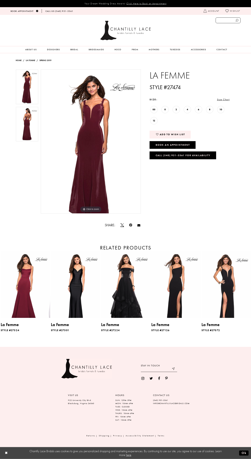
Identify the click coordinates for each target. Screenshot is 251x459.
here (128, 455)
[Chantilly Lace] (125, 30)
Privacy (117, 435)
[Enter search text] (228, 20)
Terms (161, 435)
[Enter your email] (159, 369)
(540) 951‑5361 (160, 400)
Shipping (104, 435)
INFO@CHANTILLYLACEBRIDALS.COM (171, 403)
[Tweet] (122, 225)
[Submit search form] (237, 20)
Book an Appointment (173, 144)
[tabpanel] (27, 88)
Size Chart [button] (223, 99)
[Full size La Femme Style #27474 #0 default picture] (91, 141)
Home (19, 60)
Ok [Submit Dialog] (244, 453)
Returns (90, 435)
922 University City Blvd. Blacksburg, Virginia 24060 (81, 402)
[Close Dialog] (6, 453)
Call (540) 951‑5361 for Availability (183, 155)
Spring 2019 (45, 60)
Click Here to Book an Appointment (146, 3)
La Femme (30, 60)
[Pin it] (131, 225)
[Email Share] (139, 225)
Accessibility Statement (140, 435)
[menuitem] (31, 49)
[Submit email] (173, 369)
